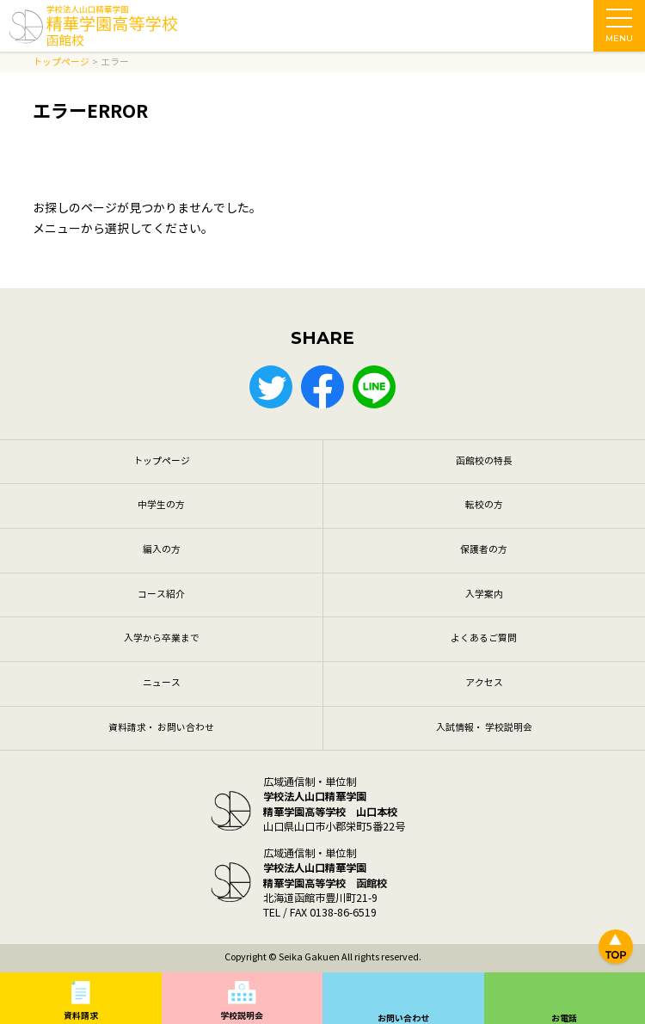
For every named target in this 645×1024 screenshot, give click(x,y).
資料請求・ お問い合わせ (161, 727)
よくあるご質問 (484, 638)
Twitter (270, 386)
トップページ (161, 461)
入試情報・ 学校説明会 (484, 727)
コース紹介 (161, 594)
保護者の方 (483, 549)
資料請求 (81, 1015)
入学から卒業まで (162, 638)
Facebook (322, 386)
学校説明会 (241, 1015)
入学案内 (484, 594)
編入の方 (162, 549)
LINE (374, 386)
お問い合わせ (403, 1018)
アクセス (484, 683)
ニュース (162, 683)
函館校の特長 (484, 461)
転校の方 (484, 505)
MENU (619, 30)
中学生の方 (161, 505)
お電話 (564, 1018)
